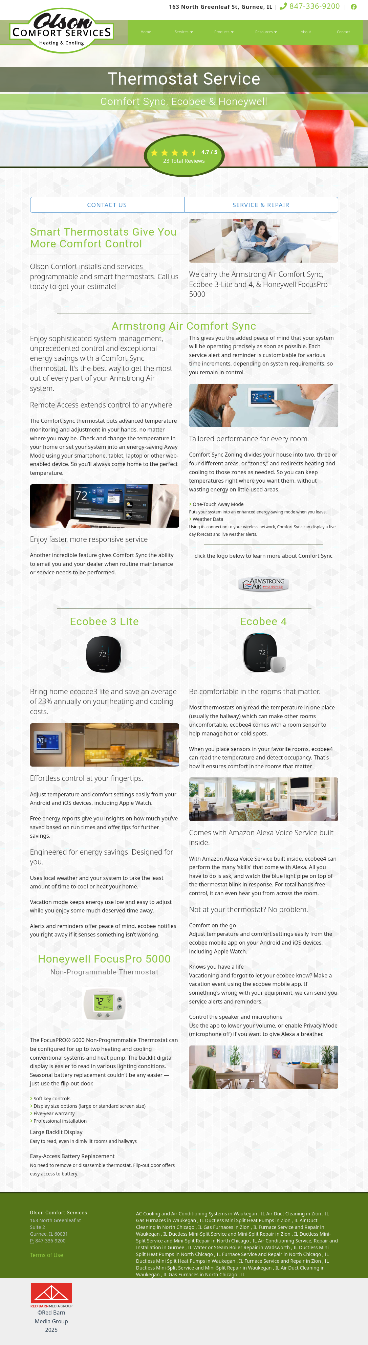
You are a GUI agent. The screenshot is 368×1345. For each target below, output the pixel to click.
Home (146, 31)
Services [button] (184, 31)
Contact (343, 31)
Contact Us (107, 205)
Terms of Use (46, 1255)
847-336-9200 (310, 6)
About (306, 31)
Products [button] (224, 31)
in (201, 1213)
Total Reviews (184, 160)
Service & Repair (261, 205)
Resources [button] (266, 31)
